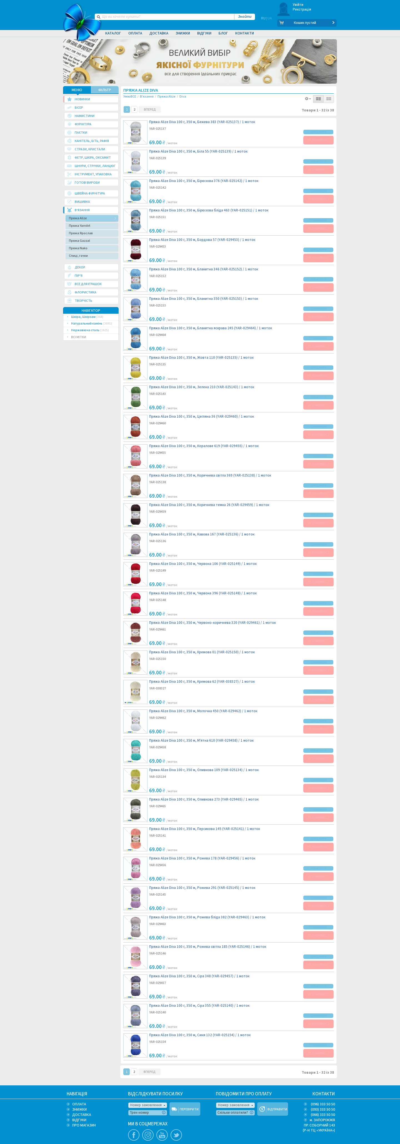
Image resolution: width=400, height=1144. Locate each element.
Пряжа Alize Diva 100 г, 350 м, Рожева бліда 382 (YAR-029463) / (207, 917)
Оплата (135, 33)
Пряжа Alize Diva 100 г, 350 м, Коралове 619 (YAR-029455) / (204, 445)
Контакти (244, 33)
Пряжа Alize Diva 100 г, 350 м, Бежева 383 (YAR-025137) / (202, 121)
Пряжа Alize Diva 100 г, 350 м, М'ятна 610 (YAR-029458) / (201, 740)
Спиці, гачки (78, 255)
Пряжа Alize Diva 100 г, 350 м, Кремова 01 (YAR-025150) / (202, 652)
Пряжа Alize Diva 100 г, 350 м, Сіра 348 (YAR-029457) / (199, 976)
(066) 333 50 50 (323, 1114)
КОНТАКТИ (323, 1093)
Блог (223, 33)
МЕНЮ (77, 89)
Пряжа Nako (78, 247)
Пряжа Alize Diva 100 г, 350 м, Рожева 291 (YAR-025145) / (202, 887)
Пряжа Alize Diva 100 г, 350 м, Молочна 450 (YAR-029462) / (203, 711)
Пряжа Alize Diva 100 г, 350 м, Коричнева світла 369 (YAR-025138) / (210, 475)
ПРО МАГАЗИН (84, 1124)
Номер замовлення (146, 1104)
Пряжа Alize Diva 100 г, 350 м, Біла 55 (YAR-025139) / (198, 151)
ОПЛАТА (79, 1103)
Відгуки (204, 33)
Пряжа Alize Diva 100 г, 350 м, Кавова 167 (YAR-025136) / (201, 534)
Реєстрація (302, 9)
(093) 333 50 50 (323, 1108)
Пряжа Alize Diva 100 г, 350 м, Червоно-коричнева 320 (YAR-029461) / (212, 622)
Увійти (298, 5)
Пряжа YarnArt (79, 225)
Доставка (158, 33)
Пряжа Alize (78, 217)
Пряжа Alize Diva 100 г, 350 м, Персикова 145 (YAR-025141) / (204, 828)
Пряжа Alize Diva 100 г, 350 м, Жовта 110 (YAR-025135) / (201, 357)
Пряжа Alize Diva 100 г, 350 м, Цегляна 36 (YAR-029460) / (201, 416)
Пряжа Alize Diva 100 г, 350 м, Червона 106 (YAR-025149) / (203, 563)
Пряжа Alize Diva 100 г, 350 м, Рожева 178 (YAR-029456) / (202, 858)
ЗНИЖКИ (79, 1108)
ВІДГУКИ (79, 1119)
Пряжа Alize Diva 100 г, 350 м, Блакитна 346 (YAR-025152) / (203, 269)
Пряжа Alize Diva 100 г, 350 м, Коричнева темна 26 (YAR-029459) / (209, 504)
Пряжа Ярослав (81, 232)
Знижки (183, 33)
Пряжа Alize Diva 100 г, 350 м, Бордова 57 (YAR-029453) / (202, 239)
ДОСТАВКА (81, 1114)
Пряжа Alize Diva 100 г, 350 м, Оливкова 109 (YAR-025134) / (204, 769)
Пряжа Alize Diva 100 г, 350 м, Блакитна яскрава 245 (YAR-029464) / (210, 328)
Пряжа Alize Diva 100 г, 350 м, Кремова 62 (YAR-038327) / (202, 681)
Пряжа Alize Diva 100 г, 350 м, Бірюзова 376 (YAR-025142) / (203, 180)
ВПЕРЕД (150, 109)
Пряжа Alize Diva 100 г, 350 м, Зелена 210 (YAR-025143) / (201, 387)
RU (263, 23)
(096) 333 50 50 (323, 1103)
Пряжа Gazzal (79, 240)
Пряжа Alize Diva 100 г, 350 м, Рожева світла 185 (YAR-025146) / (207, 946)
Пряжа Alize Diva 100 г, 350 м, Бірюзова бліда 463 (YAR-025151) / (208, 210)
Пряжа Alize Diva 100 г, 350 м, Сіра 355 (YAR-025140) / (199, 1005)
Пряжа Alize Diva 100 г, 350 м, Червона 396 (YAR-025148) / (203, 593)
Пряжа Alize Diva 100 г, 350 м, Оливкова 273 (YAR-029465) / (204, 799)
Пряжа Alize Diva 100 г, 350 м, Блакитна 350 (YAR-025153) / (203, 298)
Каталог (113, 33)
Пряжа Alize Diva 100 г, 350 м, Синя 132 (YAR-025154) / (200, 1035)
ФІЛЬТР (104, 89)
